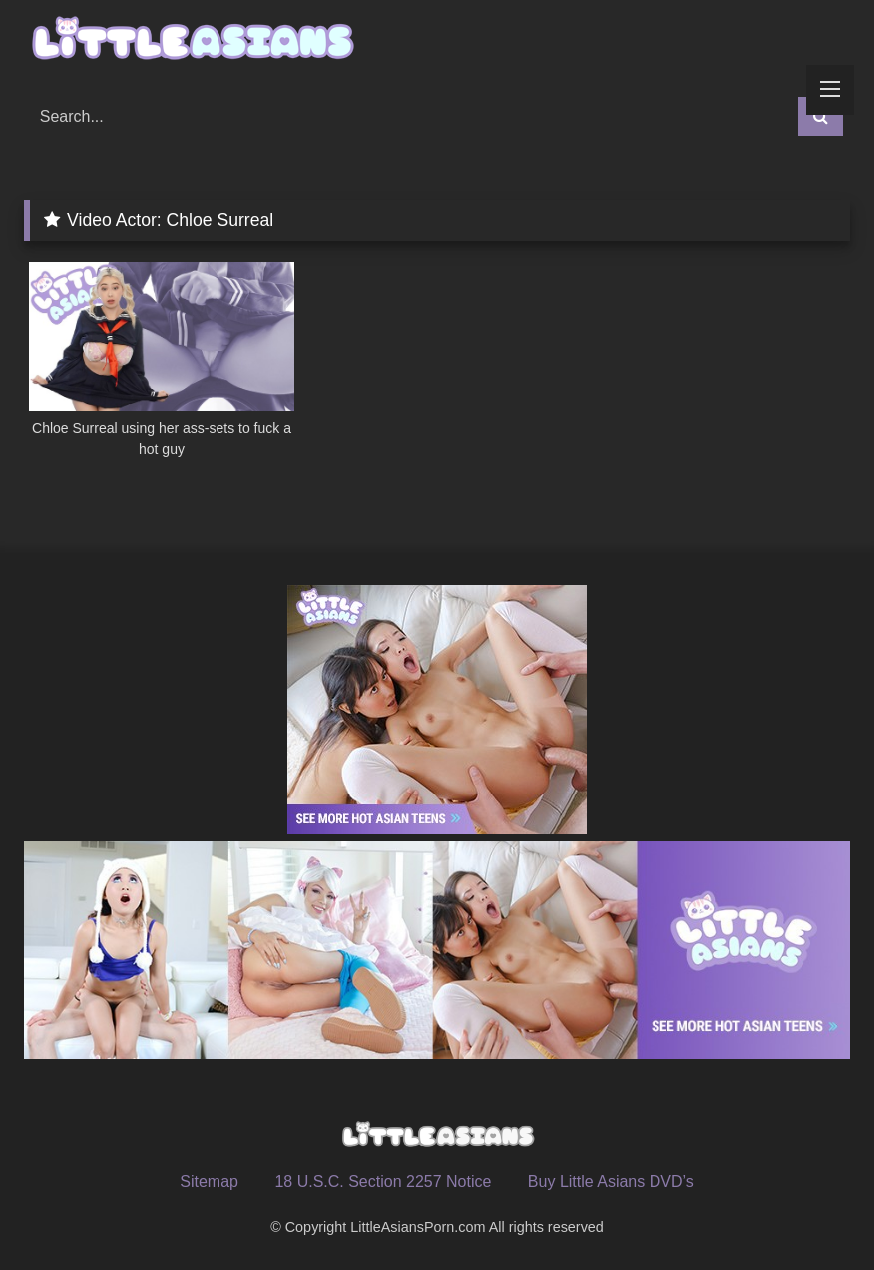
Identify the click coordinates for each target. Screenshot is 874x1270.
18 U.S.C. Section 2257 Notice (382, 1181)
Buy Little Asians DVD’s (611, 1181)
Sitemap (209, 1181)
